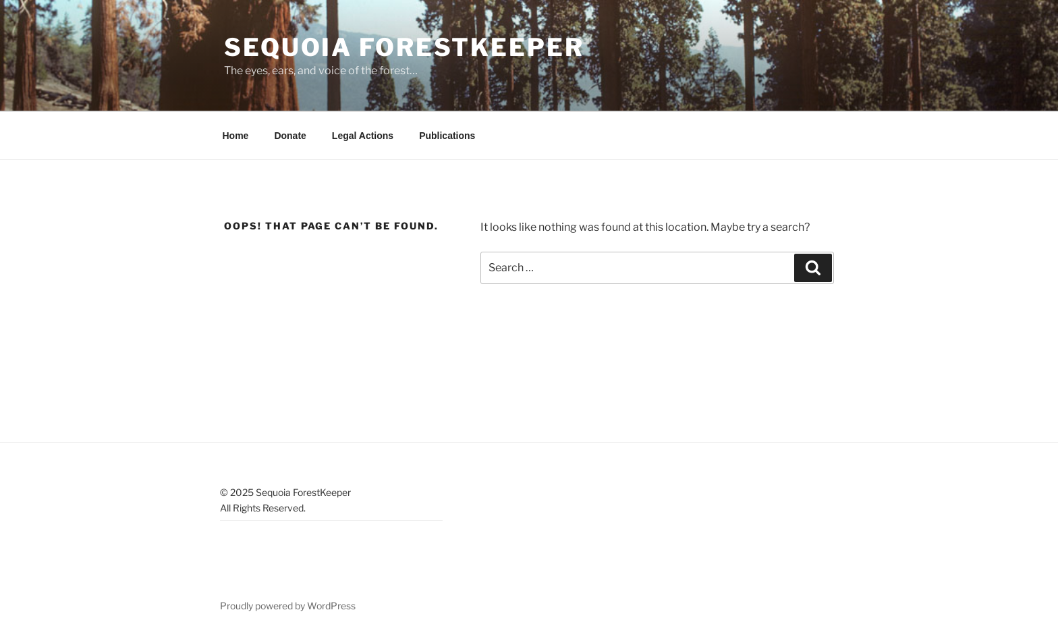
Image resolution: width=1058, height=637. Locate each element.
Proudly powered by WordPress (288, 605)
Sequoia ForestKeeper (404, 47)
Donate (290, 135)
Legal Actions (362, 135)
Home (236, 135)
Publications (447, 135)
